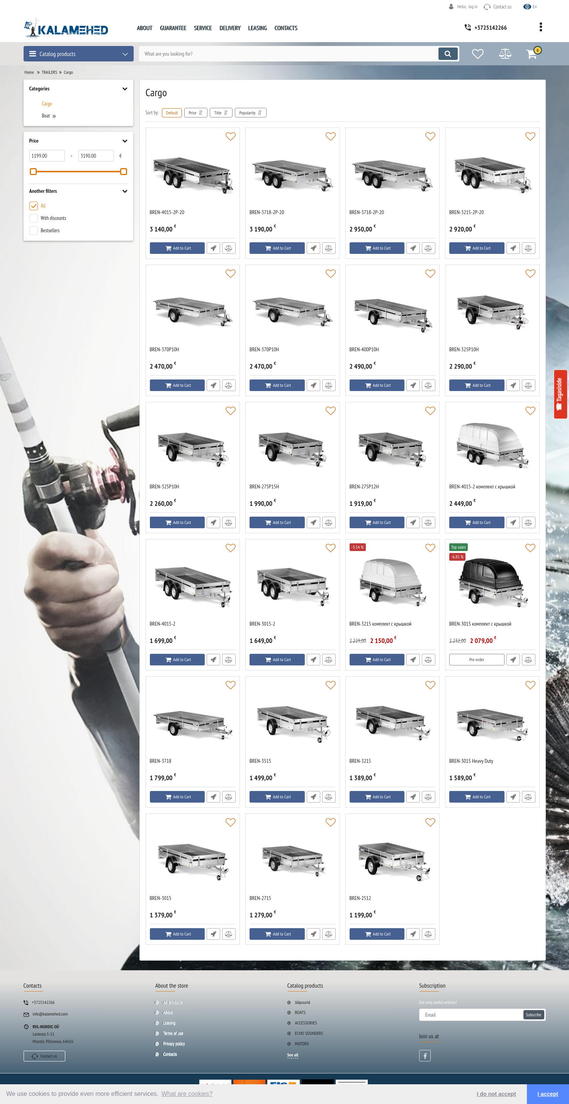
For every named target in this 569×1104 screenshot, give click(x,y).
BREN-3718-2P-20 (267, 212)
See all (293, 1055)
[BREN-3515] (293, 719)
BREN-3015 (161, 898)
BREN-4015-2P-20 (167, 212)
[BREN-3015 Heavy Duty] (492, 719)
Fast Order (213, 248)
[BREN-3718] (193, 719)
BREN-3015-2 (262, 624)
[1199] (47, 156)
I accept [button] (548, 1094)
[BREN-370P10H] (193, 307)
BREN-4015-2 (163, 624)
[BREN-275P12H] (393, 444)
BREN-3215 (360, 761)
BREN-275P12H (364, 486)
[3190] (96, 156)
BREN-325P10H (464, 349)
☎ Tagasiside (559, 394)
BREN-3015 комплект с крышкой (480, 624)
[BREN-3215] (393, 719)
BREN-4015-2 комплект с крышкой (482, 486)
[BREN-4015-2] (193, 582)
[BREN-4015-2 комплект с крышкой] (492, 444)
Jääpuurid (302, 1002)
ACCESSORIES (306, 1023)
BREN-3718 (161, 761)
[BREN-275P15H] (293, 444)
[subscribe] (482, 1015)
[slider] (33, 171)
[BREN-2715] (293, 856)
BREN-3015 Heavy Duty (471, 761)
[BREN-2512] (393, 856)
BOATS (300, 1012)
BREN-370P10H (164, 349)
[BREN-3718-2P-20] (293, 170)
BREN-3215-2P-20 (466, 212)
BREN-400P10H (364, 349)
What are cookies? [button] (187, 1093)
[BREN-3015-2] (293, 582)
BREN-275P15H (264, 486)
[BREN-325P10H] (492, 307)
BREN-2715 (260, 898)
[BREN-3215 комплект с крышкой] (393, 582)
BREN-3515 (260, 761)
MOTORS (302, 1043)
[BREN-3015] (193, 856)
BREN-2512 (360, 898)
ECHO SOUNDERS (309, 1033)
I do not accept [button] (496, 1094)
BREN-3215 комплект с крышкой (381, 624)
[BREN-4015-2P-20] (193, 170)
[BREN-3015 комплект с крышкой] (492, 582)
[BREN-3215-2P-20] (492, 170)
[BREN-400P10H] (393, 307)
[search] (299, 53)
